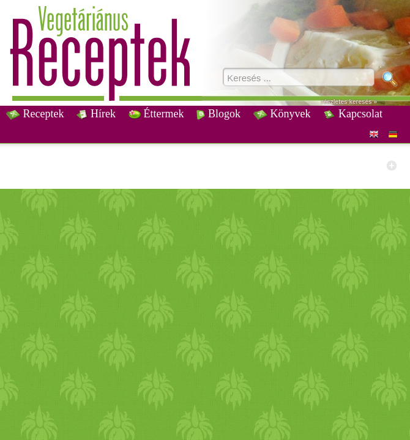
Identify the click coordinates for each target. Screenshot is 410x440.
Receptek (35, 114)
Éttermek (156, 114)
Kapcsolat (352, 114)
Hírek (95, 114)
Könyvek (282, 114)
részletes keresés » (349, 101)
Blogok (218, 114)
